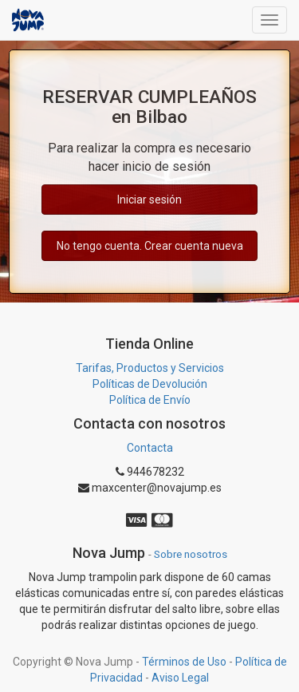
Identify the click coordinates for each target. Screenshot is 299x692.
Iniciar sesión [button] (149, 199)
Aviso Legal (180, 677)
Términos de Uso (184, 661)
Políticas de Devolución (149, 384)
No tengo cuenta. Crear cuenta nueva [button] (150, 245)
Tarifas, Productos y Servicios (150, 368)
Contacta (150, 447)
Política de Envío (150, 399)
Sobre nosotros (190, 554)
